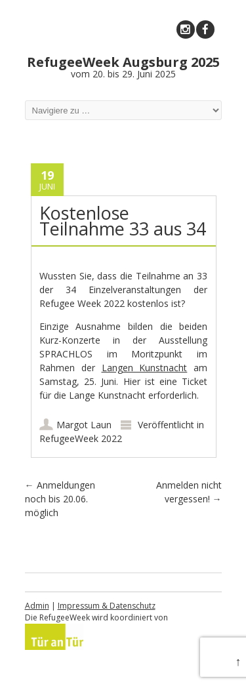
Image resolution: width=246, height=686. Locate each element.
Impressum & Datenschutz (106, 605)
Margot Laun (84, 424)
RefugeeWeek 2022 (80, 438)
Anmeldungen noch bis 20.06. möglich (60, 499)
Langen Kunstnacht (145, 367)
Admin (37, 605)
